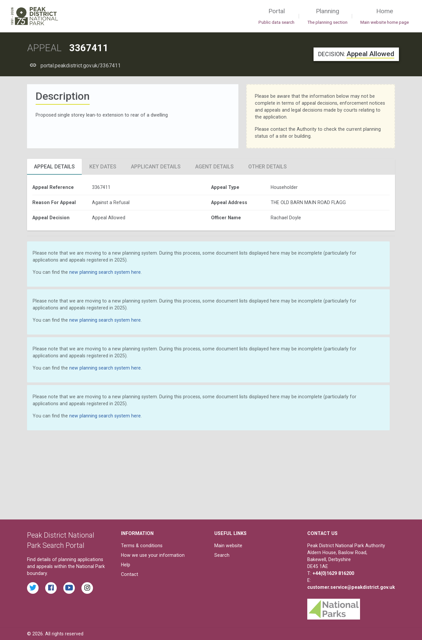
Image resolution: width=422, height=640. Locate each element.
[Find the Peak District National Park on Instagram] (87, 588)
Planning (327, 16)
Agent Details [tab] (214, 166)
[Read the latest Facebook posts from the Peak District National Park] (51, 588)
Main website (228, 545)
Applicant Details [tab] (156, 166)
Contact (129, 574)
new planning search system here (105, 272)
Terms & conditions (142, 545)
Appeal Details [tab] (54, 166)
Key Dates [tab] (102, 166)
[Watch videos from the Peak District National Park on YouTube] (69, 588)
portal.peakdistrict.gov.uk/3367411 (81, 65)
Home (384, 16)
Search (221, 555)
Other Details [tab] (267, 166)
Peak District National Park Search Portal (60, 540)
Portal (276, 16)
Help (125, 564)
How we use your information (153, 555)
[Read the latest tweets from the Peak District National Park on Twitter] (33, 588)
